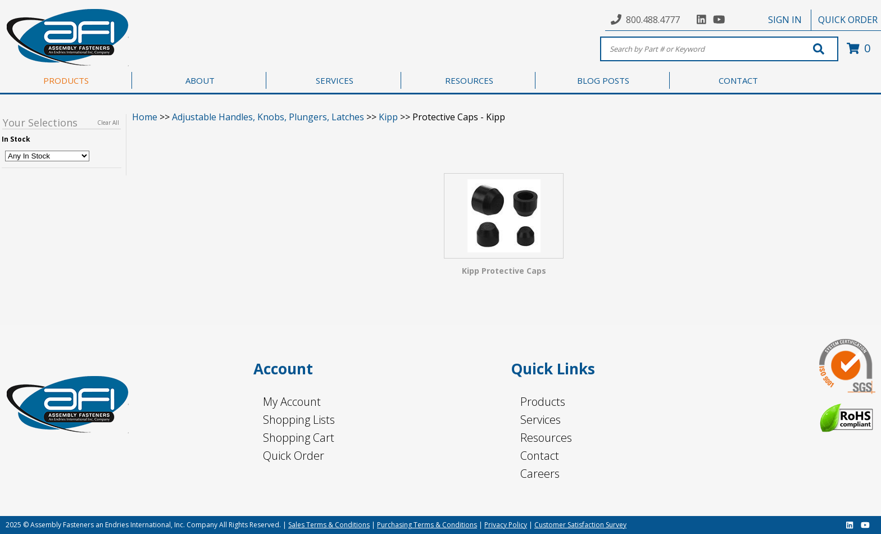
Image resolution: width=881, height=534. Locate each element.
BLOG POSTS (603, 80)
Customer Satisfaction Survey (580, 525)
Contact (539, 455)
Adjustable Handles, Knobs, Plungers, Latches (268, 117)
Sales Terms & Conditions (329, 525)
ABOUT (200, 80)
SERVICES (334, 80)
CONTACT (738, 80)
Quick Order (293, 455)
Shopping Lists (299, 419)
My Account (292, 401)
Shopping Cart (298, 437)
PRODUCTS (66, 80)
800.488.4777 (653, 19)
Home (144, 117)
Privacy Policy (505, 525)
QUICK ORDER (848, 19)
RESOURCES (469, 80)
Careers (540, 473)
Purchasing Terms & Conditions (427, 525)
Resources (546, 437)
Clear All (108, 122)
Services (540, 419)
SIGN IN (785, 19)
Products (542, 401)
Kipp (388, 117)
